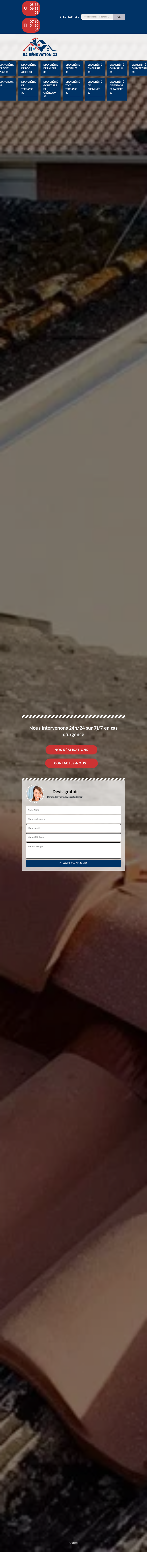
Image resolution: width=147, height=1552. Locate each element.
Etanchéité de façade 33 (50, 68)
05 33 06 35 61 (30, 8)
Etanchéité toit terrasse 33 (72, 87)
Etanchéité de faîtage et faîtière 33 (117, 87)
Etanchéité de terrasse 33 (28, 87)
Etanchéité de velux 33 (72, 68)
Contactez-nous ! (71, 763)
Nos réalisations (71, 750)
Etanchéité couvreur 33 (117, 68)
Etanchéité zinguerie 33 (94, 68)
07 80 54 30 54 (30, 25)
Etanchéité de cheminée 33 (94, 87)
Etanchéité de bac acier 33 (28, 68)
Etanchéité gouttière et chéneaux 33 (50, 89)
